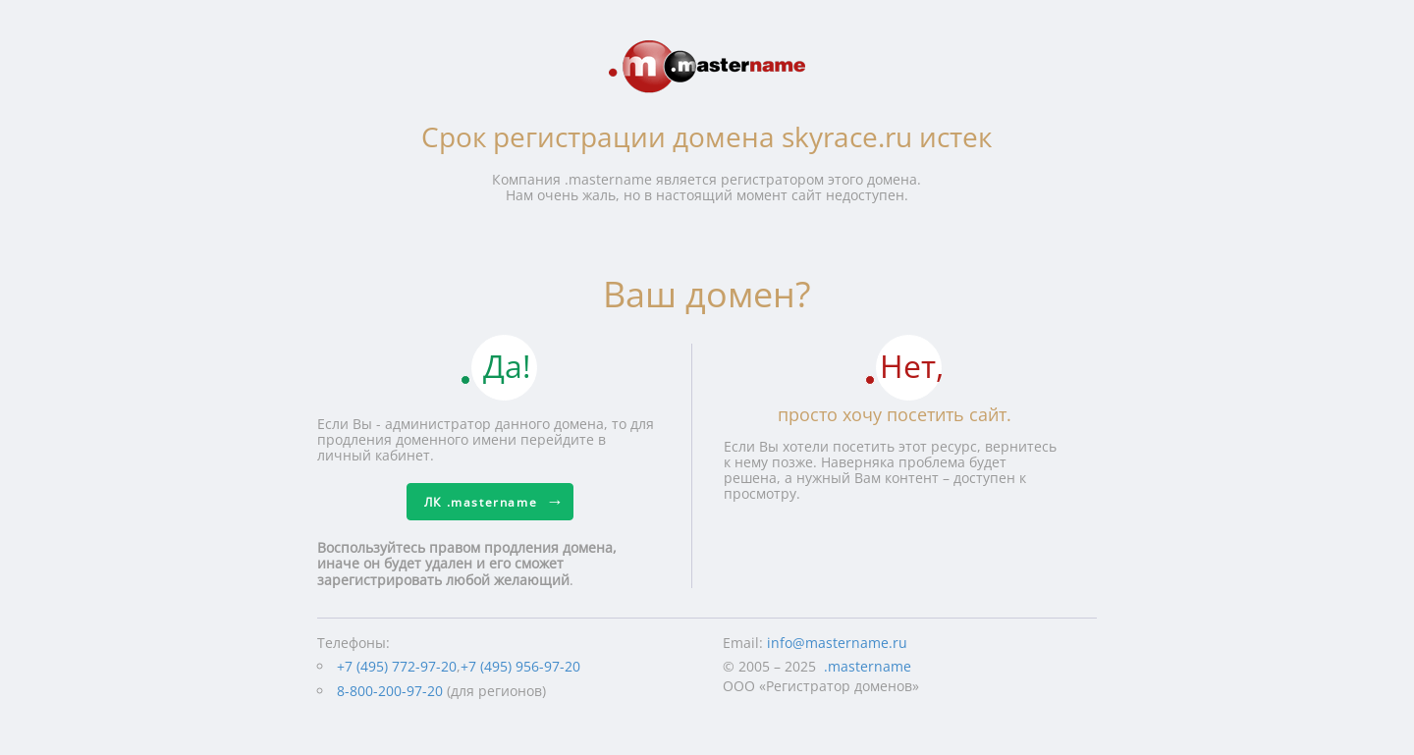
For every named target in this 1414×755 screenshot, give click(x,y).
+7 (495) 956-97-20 (520, 666)
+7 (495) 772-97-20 (397, 666)
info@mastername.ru (837, 642)
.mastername (867, 666)
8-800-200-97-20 (390, 690)
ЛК (480, 502)
